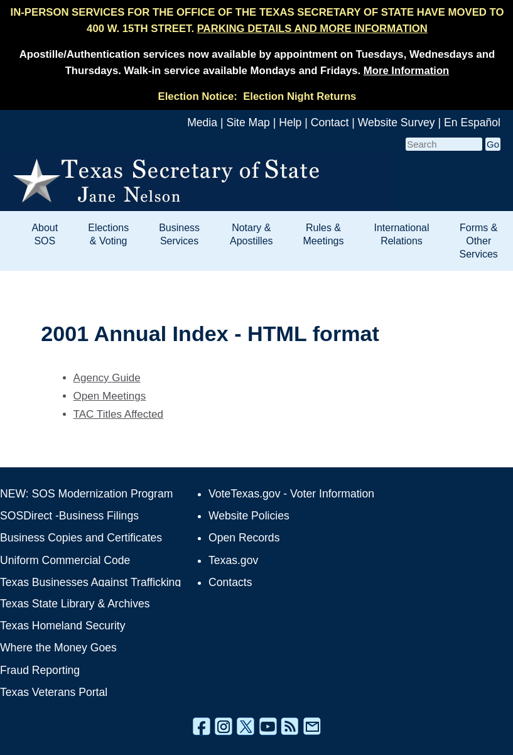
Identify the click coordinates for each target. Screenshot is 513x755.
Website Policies (248, 515)
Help (290, 122)
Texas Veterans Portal (53, 692)
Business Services (179, 234)
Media (202, 122)
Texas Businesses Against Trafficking (90, 582)
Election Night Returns (299, 96)
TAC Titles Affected (118, 414)
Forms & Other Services (479, 240)
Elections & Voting (108, 234)
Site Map (247, 122)
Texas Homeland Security (62, 625)
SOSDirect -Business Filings (69, 515)
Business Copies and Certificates (81, 537)
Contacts (230, 582)
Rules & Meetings (323, 234)
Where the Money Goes (58, 647)
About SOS (44, 234)
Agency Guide (107, 378)
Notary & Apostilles (251, 234)
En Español (472, 122)
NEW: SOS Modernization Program (86, 493)
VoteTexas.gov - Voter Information (291, 493)
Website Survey (396, 122)
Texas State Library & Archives (75, 603)
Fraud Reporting (40, 670)
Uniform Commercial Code (65, 560)
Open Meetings (109, 396)
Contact (330, 122)
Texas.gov (233, 560)
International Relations (401, 234)
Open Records (243, 537)
